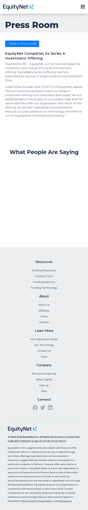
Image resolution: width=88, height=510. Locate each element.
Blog (44, 391)
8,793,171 (61, 441)
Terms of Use (28, 501)
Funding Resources (44, 270)
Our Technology (44, 345)
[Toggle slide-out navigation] (82, 6)
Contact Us (44, 350)
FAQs (44, 356)
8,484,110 (37, 441)
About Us (44, 304)
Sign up (44, 385)
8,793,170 (49, 441)
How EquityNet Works (44, 339)
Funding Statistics (44, 282)
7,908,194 (25, 441)
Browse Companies (44, 373)
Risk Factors (65, 501)
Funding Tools (44, 276)
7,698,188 (13, 441)
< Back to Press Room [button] (22, 43)
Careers (44, 322)
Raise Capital (44, 379)
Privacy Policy (44, 501)
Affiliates (44, 310)
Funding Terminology (44, 287)
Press (44, 316)
